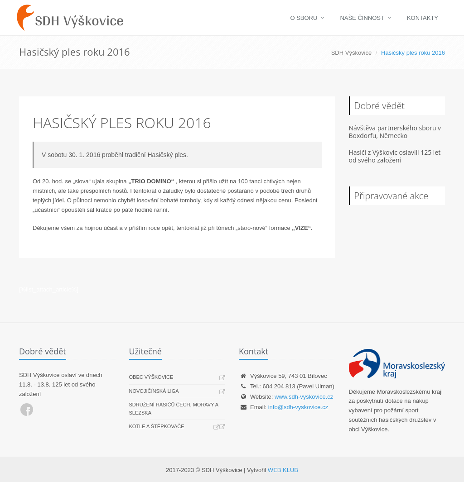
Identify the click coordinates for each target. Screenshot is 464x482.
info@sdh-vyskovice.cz (298, 407)
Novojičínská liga (154, 391)
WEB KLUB (283, 470)
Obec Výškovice (151, 377)
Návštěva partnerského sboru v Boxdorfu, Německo (395, 132)
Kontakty (422, 17)
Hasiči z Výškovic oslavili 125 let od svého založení (395, 156)
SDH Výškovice (351, 52)
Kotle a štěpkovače (156, 426)
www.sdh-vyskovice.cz (304, 396)
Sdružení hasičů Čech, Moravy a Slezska (173, 408)
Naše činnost (362, 17)
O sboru (303, 17)
